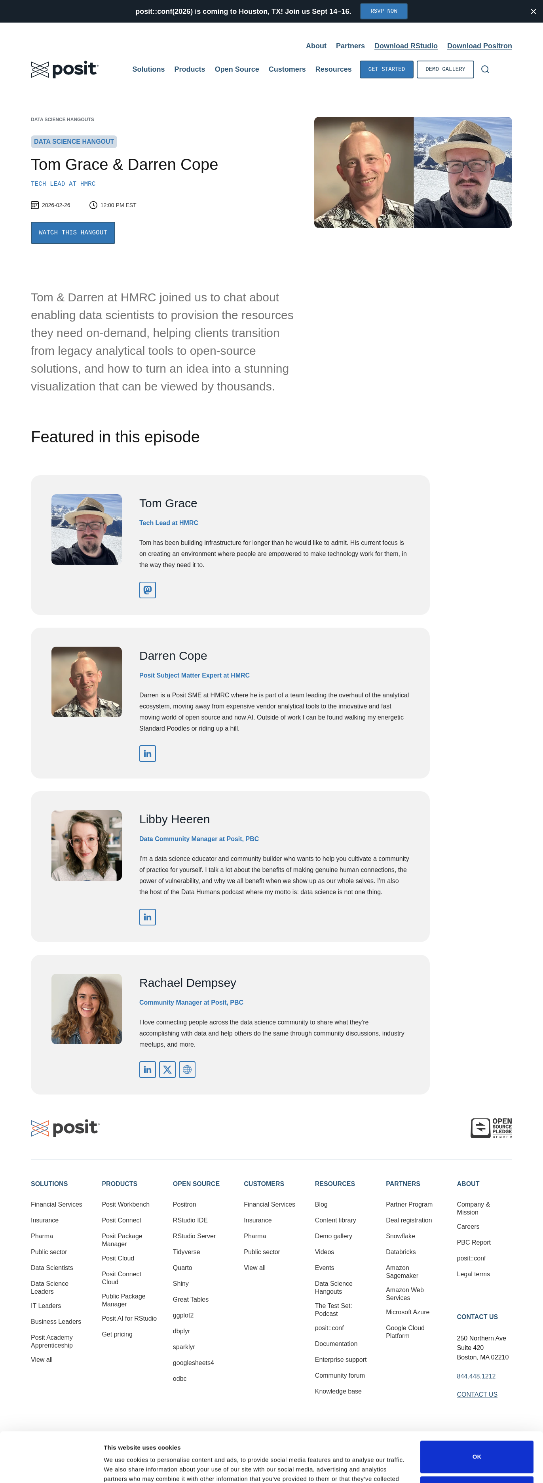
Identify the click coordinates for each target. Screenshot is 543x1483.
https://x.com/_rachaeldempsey (167, 1069)
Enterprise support (341, 1359)
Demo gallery (445, 69)
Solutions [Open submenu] (149, 69)
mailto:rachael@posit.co (187, 1069)
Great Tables (191, 1299)
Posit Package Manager (122, 1240)
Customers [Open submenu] (287, 69)
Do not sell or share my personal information (477, 1449)
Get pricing (117, 1334)
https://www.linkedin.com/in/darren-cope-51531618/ (147, 753)
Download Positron (479, 46)
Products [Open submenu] (190, 69)
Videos (324, 1252)
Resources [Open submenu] (333, 69)
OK (477, 1414)
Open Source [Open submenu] (237, 69)
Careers (468, 1226)
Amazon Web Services (405, 1294)
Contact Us (477, 1317)
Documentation (336, 1343)
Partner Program (409, 1204)
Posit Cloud (118, 1258)
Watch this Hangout (73, 232)
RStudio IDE (190, 1220)
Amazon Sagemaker (402, 1271)
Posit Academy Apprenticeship (52, 1341)
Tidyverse (186, 1252)
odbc (180, 1378)
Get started (386, 69)
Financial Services (56, 1204)
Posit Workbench (126, 1204)
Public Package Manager (123, 1300)
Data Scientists (52, 1267)
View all (42, 1359)
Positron (184, 1204)
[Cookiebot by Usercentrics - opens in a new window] (51, 1467)
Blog (321, 1204)
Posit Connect (121, 1220)
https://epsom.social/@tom (147, 590)
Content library (335, 1220)
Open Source (196, 1183)
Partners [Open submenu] (350, 46)
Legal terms (473, 1274)
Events (324, 1267)
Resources (335, 1183)
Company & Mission (473, 1208)
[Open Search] (485, 69)
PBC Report (474, 1242)
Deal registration (409, 1220)
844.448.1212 (476, 1376)
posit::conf (329, 1328)
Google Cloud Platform (405, 1332)
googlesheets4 (193, 1362)
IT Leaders (46, 1305)
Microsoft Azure (407, 1312)
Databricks (401, 1252)
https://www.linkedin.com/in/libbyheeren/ (147, 917)
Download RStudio (406, 46)
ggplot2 (183, 1315)
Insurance (45, 1220)
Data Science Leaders (49, 1287)
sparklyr (184, 1347)
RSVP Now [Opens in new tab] (383, 11)
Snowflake (400, 1236)
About (468, 1183)
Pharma (42, 1236)
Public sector (49, 1252)
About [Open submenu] (316, 46)
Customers (264, 1183)
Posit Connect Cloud (121, 1278)
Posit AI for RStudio (129, 1318)
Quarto (182, 1267)
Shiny (181, 1283)
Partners (403, 1183)
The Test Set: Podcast (333, 1309)
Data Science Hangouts (62, 119)
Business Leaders (56, 1321)
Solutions (49, 1183)
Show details (122, 1467)
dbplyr (181, 1331)
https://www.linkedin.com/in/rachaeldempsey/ (147, 1069)
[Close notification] (533, 11)
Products (119, 1183)
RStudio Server (194, 1236)
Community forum (340, 1375)
